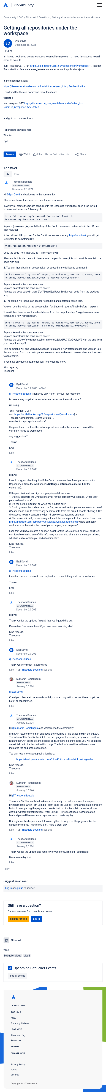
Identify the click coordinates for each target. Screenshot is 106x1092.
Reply (7, 868)
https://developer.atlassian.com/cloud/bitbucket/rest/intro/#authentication (45, 86)
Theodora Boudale (22, 181)
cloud (27, 955)
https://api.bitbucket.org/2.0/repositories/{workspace (59, 65)
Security (15, 1074)
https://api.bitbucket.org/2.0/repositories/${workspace (44, 414)
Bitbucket (31, 17)
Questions (44, 17)
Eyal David (20, 40)
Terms (14, 1069)
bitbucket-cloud (12, 955)
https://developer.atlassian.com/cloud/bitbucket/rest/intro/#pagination (55, 759)
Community (24, 4)
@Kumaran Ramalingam (25, 728)
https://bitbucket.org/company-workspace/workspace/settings (43, 521)
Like (11, 452)
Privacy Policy (18, 1064)
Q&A (21, 17)
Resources (16, 1040)
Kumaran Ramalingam (28, 678)
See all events (17, 975)
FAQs (13, 1018)
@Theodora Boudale (20, 393)
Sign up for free (18, 918)
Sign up (19, 888)
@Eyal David (13, 194)
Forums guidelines (20, 1023)
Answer (10, 154)
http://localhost (77, 235)
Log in (8, 888)
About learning (18, 1035)
